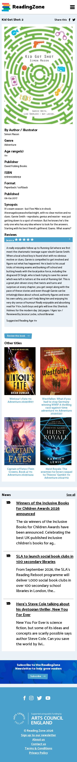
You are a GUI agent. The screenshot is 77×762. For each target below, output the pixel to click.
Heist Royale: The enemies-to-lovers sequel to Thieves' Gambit (56, 448)
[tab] (38, 240)
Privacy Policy (38, 753)
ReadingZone (28, 7)
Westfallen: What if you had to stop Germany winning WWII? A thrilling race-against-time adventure (56, 381)
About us (38, 739)
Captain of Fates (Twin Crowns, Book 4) (20, 447)
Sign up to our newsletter (38, 735)
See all (70, 495)
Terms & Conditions (38, 748)
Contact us (38, 744)
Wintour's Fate (20, 375)
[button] (72, 7)
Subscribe (37, 676)
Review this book (18, 336)
